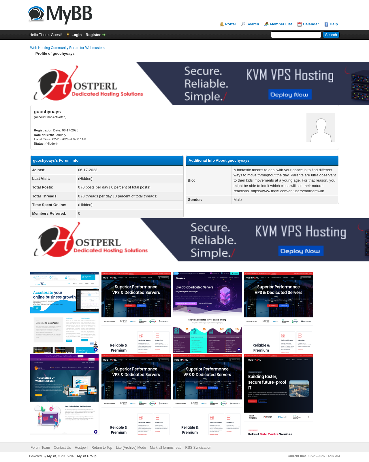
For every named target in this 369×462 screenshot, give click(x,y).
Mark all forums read (165, 448)
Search (252, 24)
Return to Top (101, 448)
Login (76, 35)
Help (334, 24)
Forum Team (40, 448)
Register (93, 35)
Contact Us (62, 448)
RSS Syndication (198, 448)
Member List (281, 24)
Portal (230, 24)
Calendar (311, 24)
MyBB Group (87, 456)
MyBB (51, 456)
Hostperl (81, 448)
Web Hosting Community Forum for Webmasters (67, 48)
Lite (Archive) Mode (131, 448)
